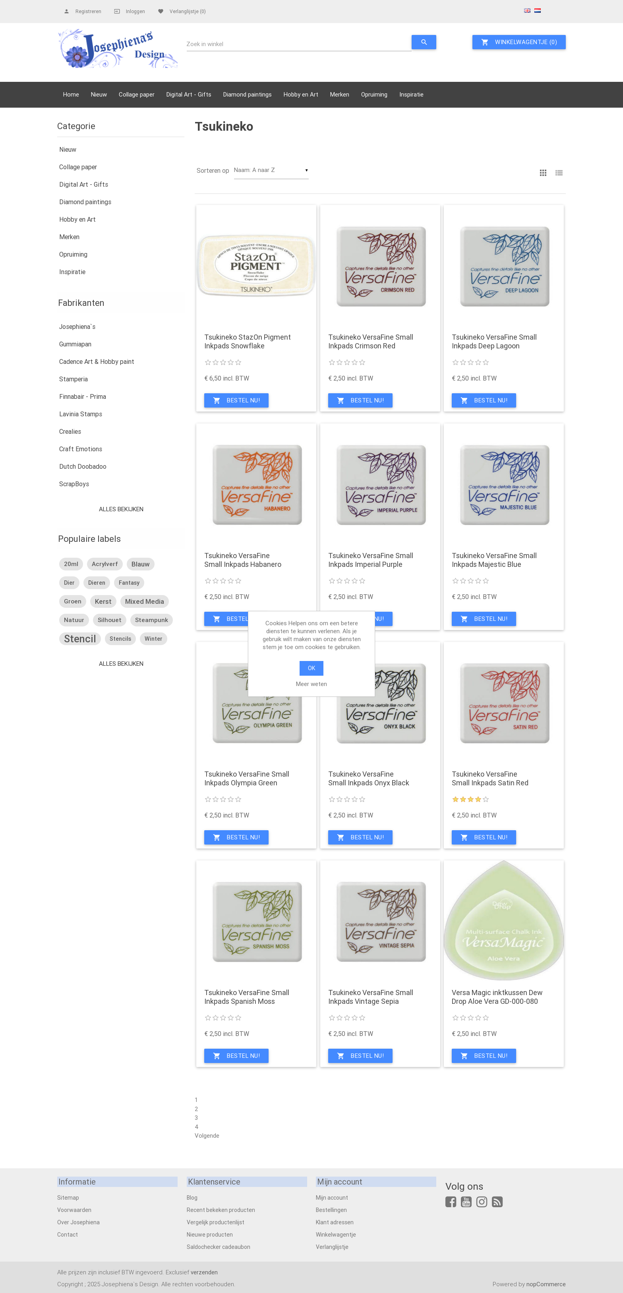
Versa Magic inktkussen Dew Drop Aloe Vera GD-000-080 (497, 996)
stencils (120, 638)
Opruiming (374, 94)
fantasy (129, 582)
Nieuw (99, 94)
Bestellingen (331, 1209)
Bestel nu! (237, 400)
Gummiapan (75, 344)
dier (69, 582)
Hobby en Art (301, 94)
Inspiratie (411, 94)
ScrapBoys (74, 484)
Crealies (70, 431)
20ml (71, 564)
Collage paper (137, 94)
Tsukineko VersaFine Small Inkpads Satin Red (490, 778)
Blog (192, 1197)
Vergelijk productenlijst (215, 1221)
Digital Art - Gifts (188, 94)
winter (154, 638)
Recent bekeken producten (221, 1209)
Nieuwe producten (210, 1234)
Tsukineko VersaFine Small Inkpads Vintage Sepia (370, 996)
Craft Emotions (80, 449)
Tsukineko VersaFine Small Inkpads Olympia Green (246, 778)
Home (71, 94)
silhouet (110, 620)
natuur (74, 620)
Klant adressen (335, 1221)
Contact (67, 1234)
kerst (103, 601)
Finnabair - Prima (82, 396)
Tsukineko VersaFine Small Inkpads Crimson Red (370, 341)
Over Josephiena (78, 1221)
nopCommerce (546, 1283)
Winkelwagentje (336, 1234)
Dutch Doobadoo (82, 466)
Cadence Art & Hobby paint (96, 361)
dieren (96, 582)
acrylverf (105, 564)
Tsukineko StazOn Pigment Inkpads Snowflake (247, 341)
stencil (80, 638)
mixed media (144, 601)
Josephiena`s (77, 326)
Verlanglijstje (332, 1246)
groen (72, 601)
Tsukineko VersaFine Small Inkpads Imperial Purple (370, 559)
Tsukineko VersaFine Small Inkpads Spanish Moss (246, 996)
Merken (339, 94)
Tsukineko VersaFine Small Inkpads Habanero (242, 559)
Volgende (207, 1135)
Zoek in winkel (205, 44)
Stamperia (73, 379)
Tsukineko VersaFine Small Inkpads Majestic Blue (494, 559)
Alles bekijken (121, 509)
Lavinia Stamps (80, 414)
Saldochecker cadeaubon (218, 1246)
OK (311, 668)
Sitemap (68, 1197)
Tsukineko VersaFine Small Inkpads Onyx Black (368, 778)
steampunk (151, 620)
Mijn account (332, 1197)
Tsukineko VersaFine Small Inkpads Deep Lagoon (494, 341)
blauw (141, 564)
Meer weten (311, 684)
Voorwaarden (74, 1209)
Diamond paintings (247, 94)
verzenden (204, 1272)
